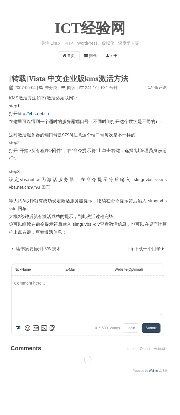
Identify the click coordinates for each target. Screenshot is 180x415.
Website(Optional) (129, 269)
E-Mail (70, 269)
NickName (22, 269)
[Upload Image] (44, 328)
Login (131, 328)
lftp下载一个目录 (144, 248)
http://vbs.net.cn (33, 113)
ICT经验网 (90, 28)
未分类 (51, 87)
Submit (151, 328)
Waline (153, 370)
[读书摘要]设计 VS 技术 (38, 248)
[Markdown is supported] (19, 328)
